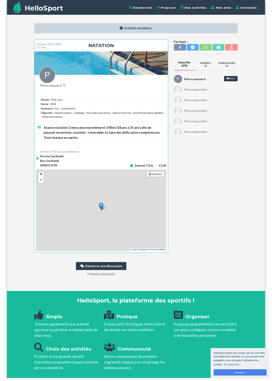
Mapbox (144, 249)
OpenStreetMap (158, 249)
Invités (205, 64)
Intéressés (227, 64)
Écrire (231, 78)
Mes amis (221, 7)
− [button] (41, 180)
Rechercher (141, 7)
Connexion (246, 7)
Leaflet (134, 249)
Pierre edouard (53, 85)
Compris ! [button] (240, 372)
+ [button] (41, 174)
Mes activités (193, 7)
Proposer (166, 7)
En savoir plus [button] (231, 364)
